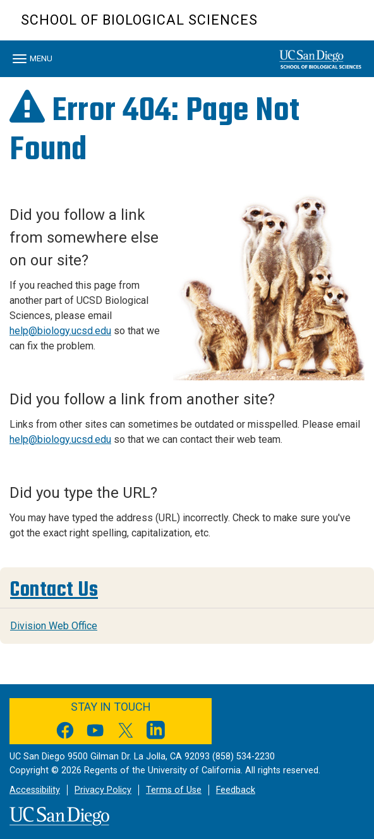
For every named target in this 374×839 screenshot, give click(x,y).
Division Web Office (53, 626)
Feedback (235, 790)
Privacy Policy (103, 790)
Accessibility (34, 790)
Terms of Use (174, 790)
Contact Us (54, 589)
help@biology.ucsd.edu (60, 331)
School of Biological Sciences (139, 20)
